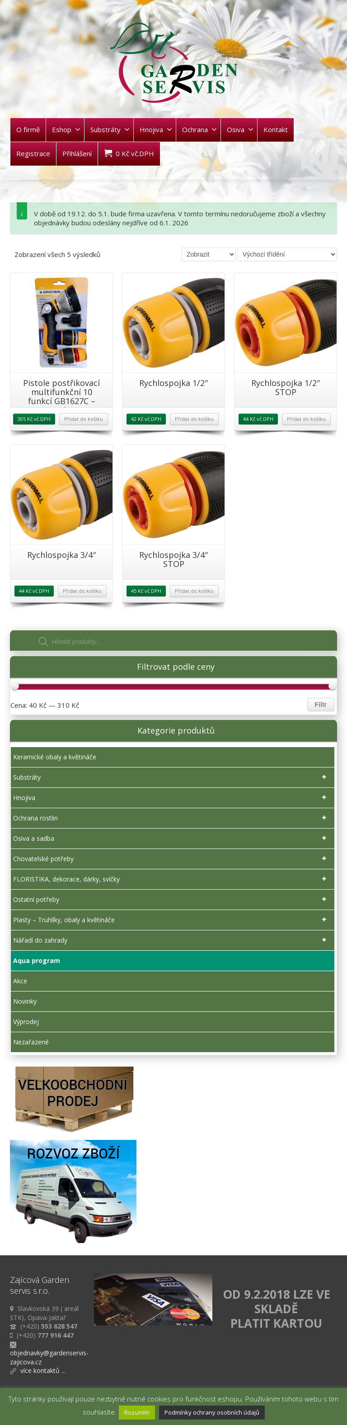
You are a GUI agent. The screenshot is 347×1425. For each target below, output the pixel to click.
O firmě (28, 129)
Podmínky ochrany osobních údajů (211, 1412)
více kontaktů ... (43, 1370)
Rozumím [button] (137, 1412)
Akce (20, 981)
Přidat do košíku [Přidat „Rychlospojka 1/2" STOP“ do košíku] (306, 418)
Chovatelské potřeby (171, 858)
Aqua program (36, 960)
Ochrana (199, 129)
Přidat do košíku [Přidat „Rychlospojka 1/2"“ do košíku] (194, 418)
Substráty (110, 129)
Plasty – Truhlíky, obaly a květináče (171, 920)
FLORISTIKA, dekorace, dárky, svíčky (171, 879)
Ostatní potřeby (171, 899)
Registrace (33, 153)
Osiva (240, 129)
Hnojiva (156, 129)
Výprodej (26, 1021)
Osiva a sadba (171, 838)
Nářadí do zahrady (171, 940)
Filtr (321, 704)
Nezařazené (31, 1042)
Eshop (66, 129)
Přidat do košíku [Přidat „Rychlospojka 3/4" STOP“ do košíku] (194, 590)
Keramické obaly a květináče (54, 757)
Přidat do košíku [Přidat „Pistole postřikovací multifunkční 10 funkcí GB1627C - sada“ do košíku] (83, 418)
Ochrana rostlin (171, 818)
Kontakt (275, 129)
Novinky (25, 1001)
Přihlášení (77, 153)
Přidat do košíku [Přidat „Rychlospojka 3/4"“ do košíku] (82, 590)
